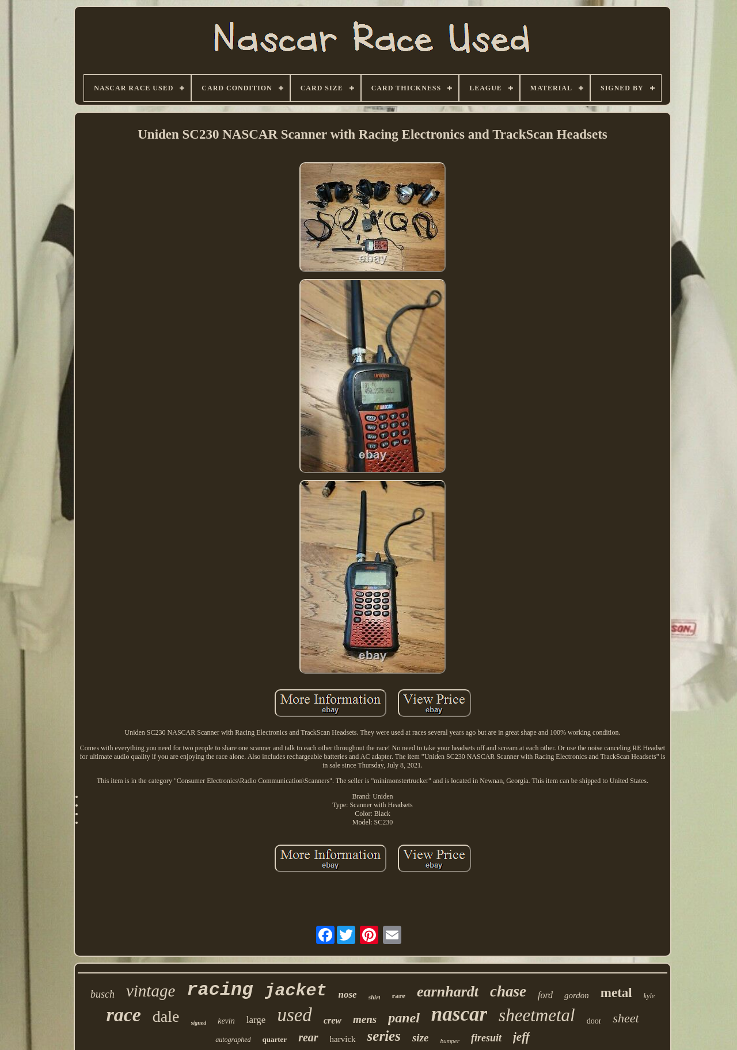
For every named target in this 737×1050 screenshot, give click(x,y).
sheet (626, 1018)
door (594, 1021)
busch (102, 994)
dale (166, 1016)
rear (308, 1037)
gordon (576, 995)
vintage (150, 991)
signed (199, 1023)
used (294, 1015)
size (420, 1038)
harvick (343, 1039)
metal (616, 993)
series (384, 1036)
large (256, 1019)
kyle (649, 996)
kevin (226, 1021)
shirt (374, 997)
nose (348, 994)
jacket (296, 991)
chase (508, 991)
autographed (232, 1040)
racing (220, 990)
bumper (449, 1040)
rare (398, 995)
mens (365, 1019)
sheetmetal (537, 1015)
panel (404, 1017)
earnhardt (447, 991)
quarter (275, 1039)
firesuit (486, 1038)
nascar (459, 1014)
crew (332, 1020)
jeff (521, 1037)
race (123, 1014)
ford (545, 995)
